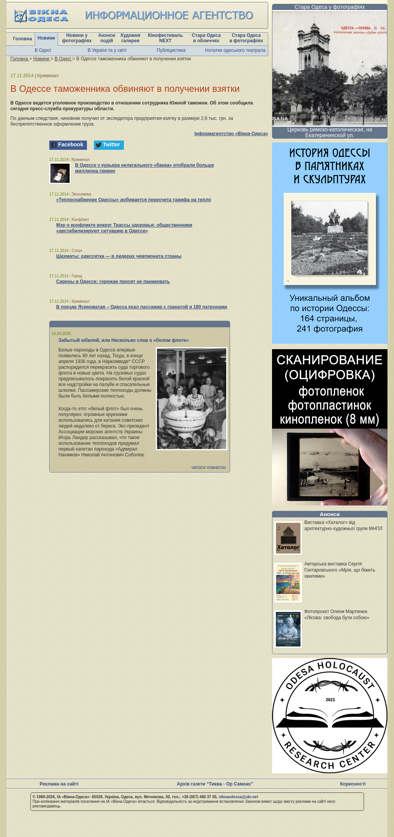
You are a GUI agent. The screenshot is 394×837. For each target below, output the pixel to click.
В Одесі (43, 50)
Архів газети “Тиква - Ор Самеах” (215, 784)
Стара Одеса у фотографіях (330, 7)
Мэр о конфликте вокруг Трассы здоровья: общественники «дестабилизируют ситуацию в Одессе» (124, 228)
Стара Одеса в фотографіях (246, 38)
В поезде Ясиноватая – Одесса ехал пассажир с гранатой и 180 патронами (141, 307)
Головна (22, 38)
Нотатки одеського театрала (235, 50)
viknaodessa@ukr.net (238, 797)
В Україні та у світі (107, 50)
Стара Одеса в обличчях (206, 38)
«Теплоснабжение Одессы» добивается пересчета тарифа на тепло (133, 199)
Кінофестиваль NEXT (165, 38)
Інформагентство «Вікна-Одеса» (231, 133)
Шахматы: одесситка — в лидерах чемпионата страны (119, 256)
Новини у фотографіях (77, 38)
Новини (46, 38)
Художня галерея (130, 38)
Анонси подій (106, 38)
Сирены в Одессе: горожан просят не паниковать (113, 281)
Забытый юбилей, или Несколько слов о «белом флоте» (123, 340)
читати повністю (208, 467)
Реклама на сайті (59, 784)
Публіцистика (171, 50)
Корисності (353, 784)
